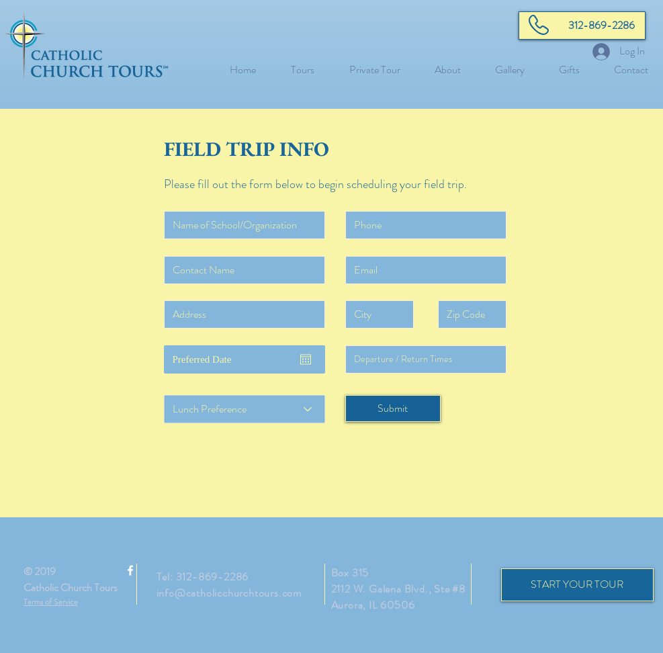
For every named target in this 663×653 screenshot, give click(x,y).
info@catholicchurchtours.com (229, 593)
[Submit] (393, 408)
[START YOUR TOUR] (577, 584)
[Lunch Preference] (244, 409)
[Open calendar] (305, 359)
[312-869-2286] (582, 25)
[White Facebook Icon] (130, 570)
